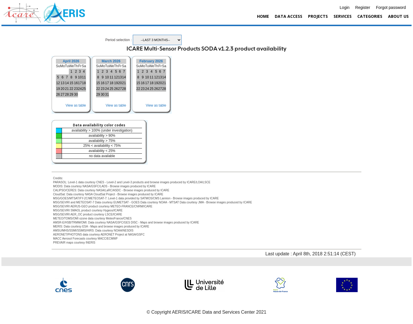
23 (76, 89)
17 (80, 83)
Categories (369, 16)
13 (62, 83)
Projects (318, 16)
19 (58, 89)
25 (84, 89)
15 (71, 83)
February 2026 (151, 61)
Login (344, 7)
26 (58, 94)
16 (76, 83)
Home (263, 16)
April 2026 (71, 61)
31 (107, 94)
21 (67, 89)
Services (343, 16)
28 (67, 94)
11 (84, 77)
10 (80, 77)
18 (84, 83)
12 (58, 83)
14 (67, 83)
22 (71, 89)
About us (398, 16)
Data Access (288, 16)
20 (62, 89)
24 (80, 89)
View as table (76, 105)
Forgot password (391, 7)
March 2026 (111, 61)
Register (362, 7)
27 (62, 94)
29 (71, 94)
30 (76, 94)
